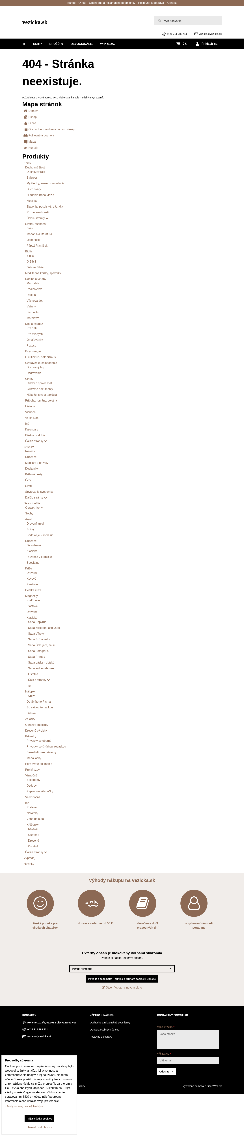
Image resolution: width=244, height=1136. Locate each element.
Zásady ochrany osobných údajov (24, 1106)
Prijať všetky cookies (39, 1118)
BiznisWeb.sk (214, 1086)
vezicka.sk (35, 22)
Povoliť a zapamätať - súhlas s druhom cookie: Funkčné (122, 978)
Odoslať (164, 1071)
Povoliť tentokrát (82, 968)
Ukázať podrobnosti (39, 1127)
